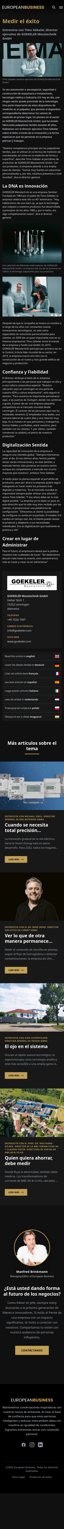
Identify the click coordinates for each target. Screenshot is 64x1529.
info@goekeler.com (19, 630)
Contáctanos (32, 1350)
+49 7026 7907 (16, 619)
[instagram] (32, 1444)
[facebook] (23, 1444)
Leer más (16, 859)
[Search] (54, 7)
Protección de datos (41, 1477)
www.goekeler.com (19, 641)
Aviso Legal (18, 1477)
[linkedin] (40, 1444)
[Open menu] (59, 7)
